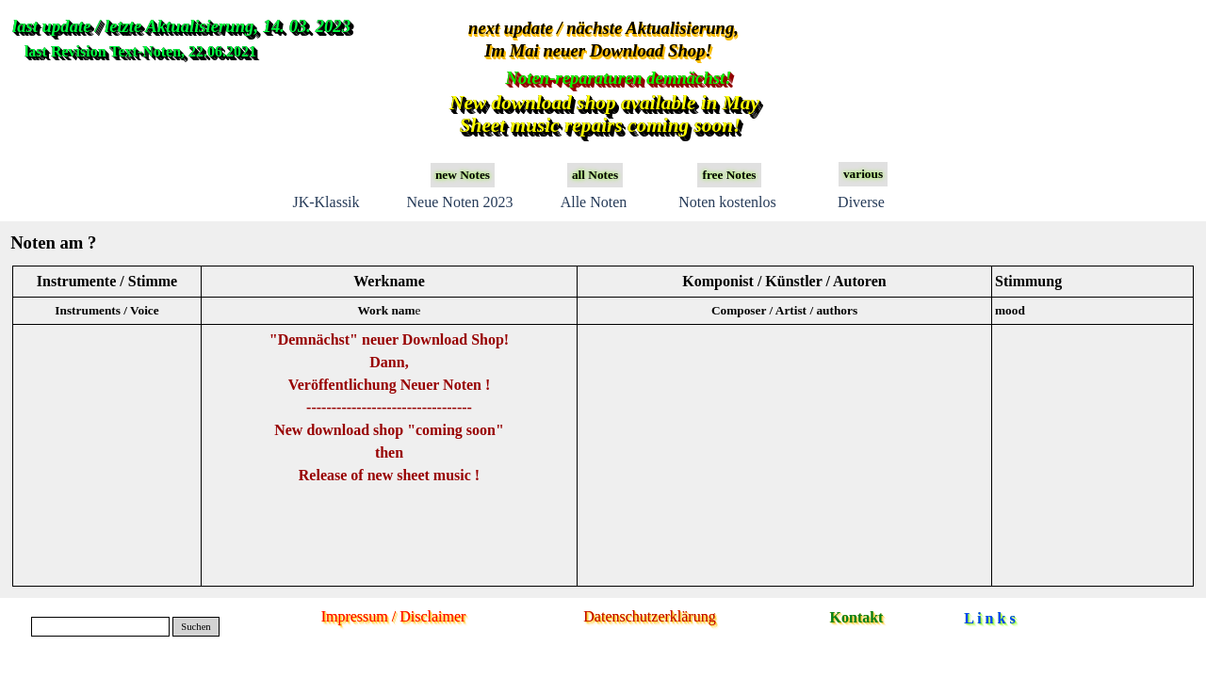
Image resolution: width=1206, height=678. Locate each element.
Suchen (195, 627)
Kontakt (857, 617)
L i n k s (989, 618)
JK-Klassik (325, 202)
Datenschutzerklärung (649, 616)
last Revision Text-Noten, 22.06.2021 (140, 51)
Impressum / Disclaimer (393, 616)
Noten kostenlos (727, 202)
